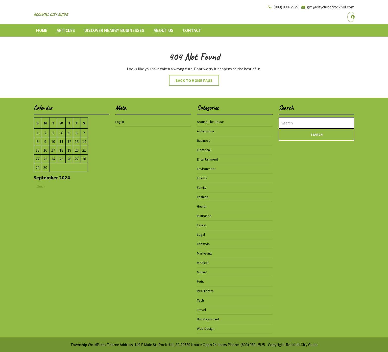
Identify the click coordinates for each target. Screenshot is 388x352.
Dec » (41, 186)
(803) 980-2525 (282, 6)
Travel (201, 309)
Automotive (205, 131)
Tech (200, 300)
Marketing (204, 253)
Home (41, 30)
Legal (201, 234)
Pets (200, 281)
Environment (206, 168)
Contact (192, 30)
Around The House (210, 121)
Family (201, 187)
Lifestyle (203, 244)
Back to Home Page (197, 81)
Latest (201, 225)
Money (202, 272)
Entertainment (207, 159)
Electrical (204, 150)
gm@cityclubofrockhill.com (327, 6)
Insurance (204, 215)
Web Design (206, 328)
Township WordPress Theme (95, 344)
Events (202, 178)
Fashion (202, 197)
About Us (163, 30)
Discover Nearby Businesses (114, 30)
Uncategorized (208, 319)
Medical (202, 262)
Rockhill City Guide (51, 14)
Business (203, 140)
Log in (119, 121)
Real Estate (205, 291)
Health (201, 206)
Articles (66, 30)
